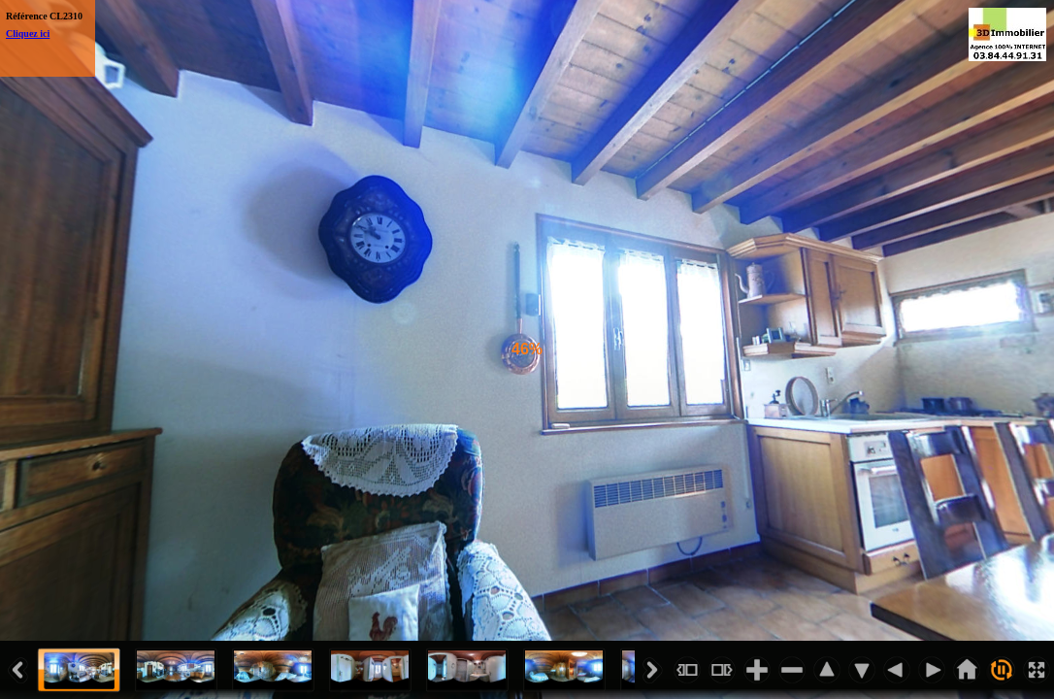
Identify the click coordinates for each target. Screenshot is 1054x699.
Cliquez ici (27, 33)
